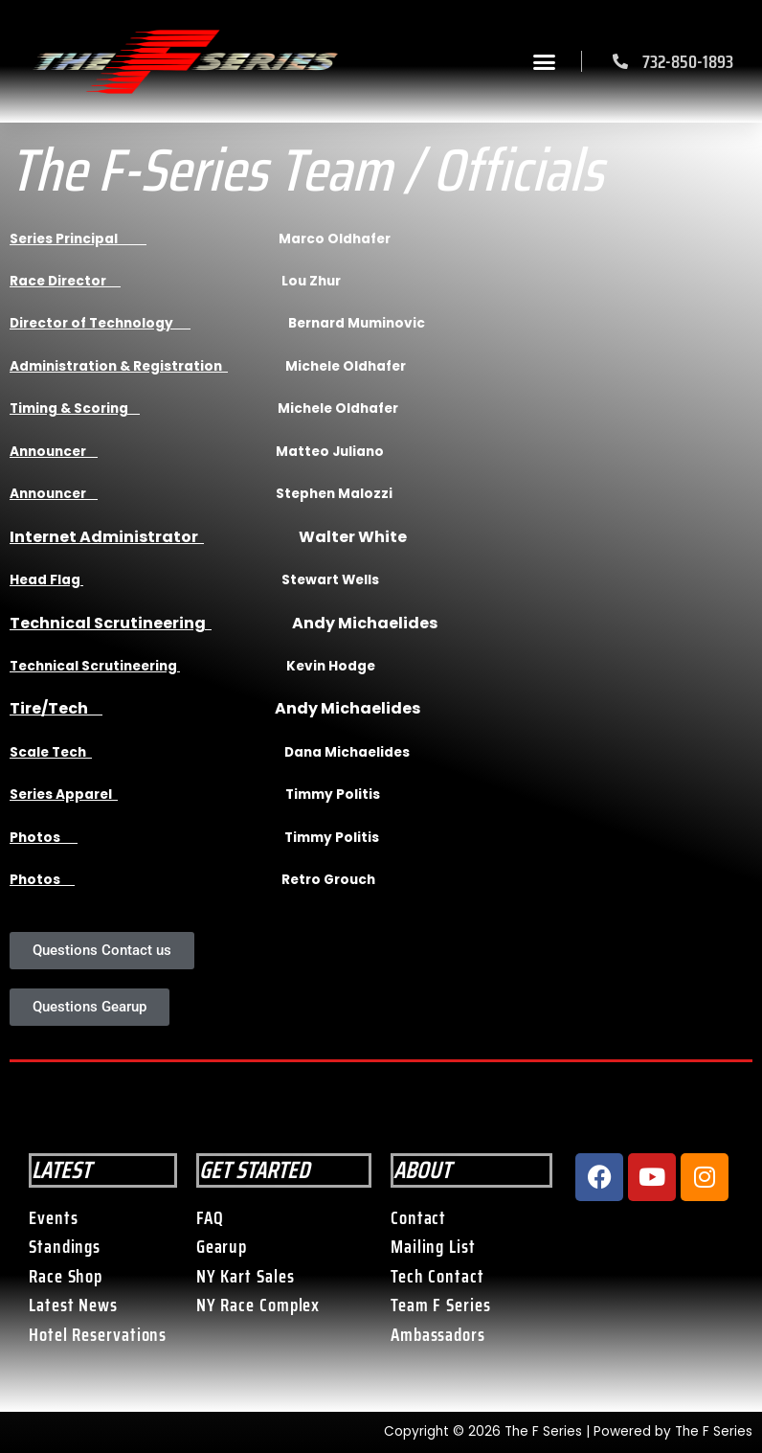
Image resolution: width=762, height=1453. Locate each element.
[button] (545, 61)
